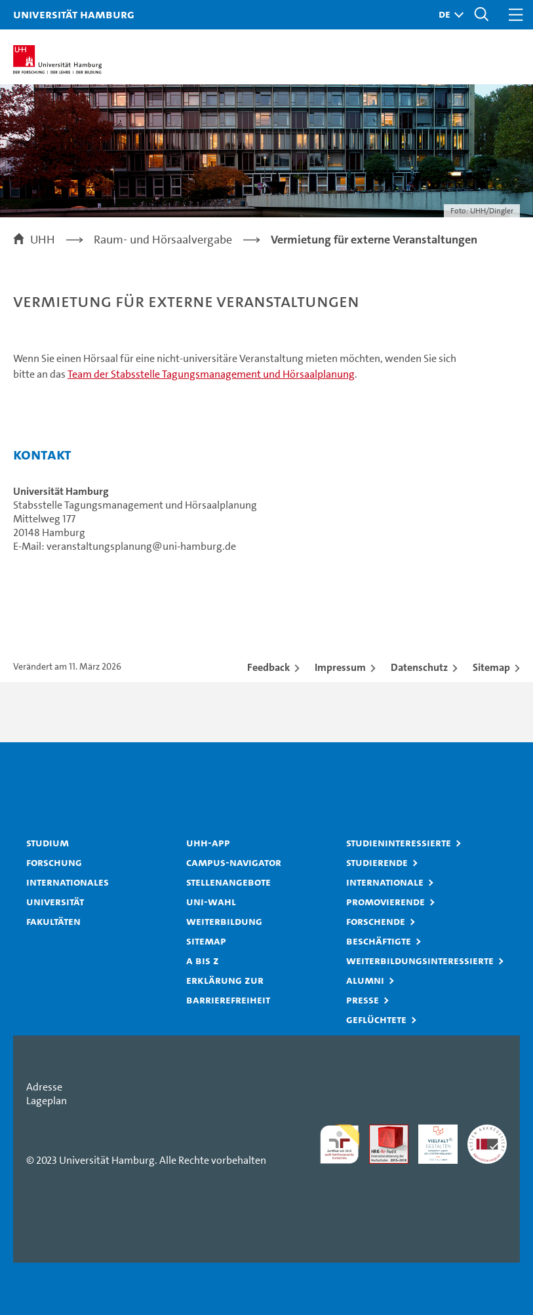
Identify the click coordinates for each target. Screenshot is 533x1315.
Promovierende (385, 901)
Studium (47, 842)
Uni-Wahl (211, 901)
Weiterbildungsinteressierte (420, 960)
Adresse (44, 1087)
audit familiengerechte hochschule (339, 1144)
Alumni (365, 980)
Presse (362, 999)
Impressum (340, 667)
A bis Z (202, 960)
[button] (447, 14)
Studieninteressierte (398, 842)
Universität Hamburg (73, 14)
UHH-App (208, 842)
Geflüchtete (376, 1019)
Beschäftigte (378, 940)
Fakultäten (53, 921)
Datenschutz (419, 667)
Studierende (377, 862)
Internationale (385, 881)
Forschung (54, 862)
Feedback (268, 667)
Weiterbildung (224, 921)
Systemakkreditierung (487, 1131)
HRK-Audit (430, 1138)
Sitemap (491, 667)
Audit (381, 1131)
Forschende (375, 921)
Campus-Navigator (233, 862)
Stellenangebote (228, 881)
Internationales (67, 881)
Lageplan (46, 1101)
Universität (55, 901)
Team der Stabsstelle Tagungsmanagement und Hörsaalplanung (211, 374)
